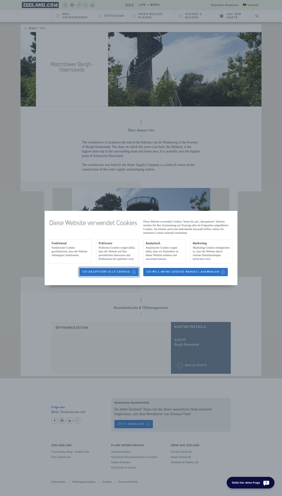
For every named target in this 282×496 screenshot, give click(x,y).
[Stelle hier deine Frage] (250, 482)
